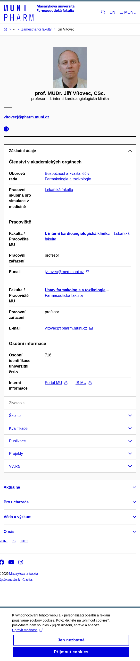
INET (24, 541)
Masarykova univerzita (23, 574)
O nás (9, 532)
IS (14, 541)
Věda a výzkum (18, 517)
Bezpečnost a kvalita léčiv (67, 173)
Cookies (27, 580)
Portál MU (56, 383)
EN (112, 12)
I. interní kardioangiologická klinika (77, 233)
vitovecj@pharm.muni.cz (26, 117)
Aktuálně (12, 487)
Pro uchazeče (16, 502)
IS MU (83, 383)
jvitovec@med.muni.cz (67, 272)
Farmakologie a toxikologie (68, 179)
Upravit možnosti (27, 634)
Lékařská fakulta (59, 190)
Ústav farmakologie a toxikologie (75, 290)
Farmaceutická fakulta (64, 295)
